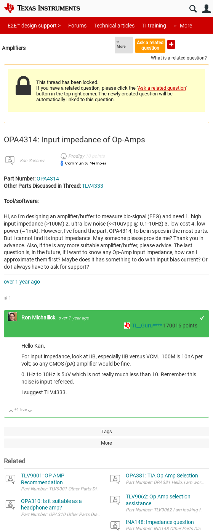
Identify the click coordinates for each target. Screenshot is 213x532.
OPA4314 (48, 179)
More (186, 26)
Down (30, 411)
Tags (106, 431)
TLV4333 (92, 186)
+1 (202, 318)
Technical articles (114, 26)
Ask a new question (171, 44)
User (206, 9)
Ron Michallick (38, 317)
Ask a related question (150, 45)
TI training (154, 26)
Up (11, 411)
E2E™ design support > (34, 26)
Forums (77, 26)
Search (193, 9)
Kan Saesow (32, 160)
